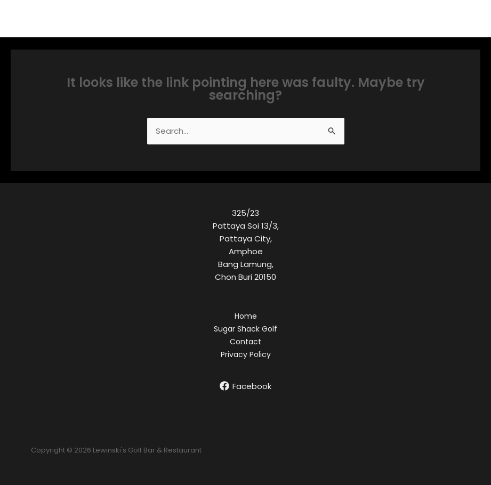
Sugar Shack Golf (245, 329)
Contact (245, 341)
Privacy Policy (246, 354)
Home (246, 316)
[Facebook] (245, 386)
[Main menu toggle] (469, 18)
